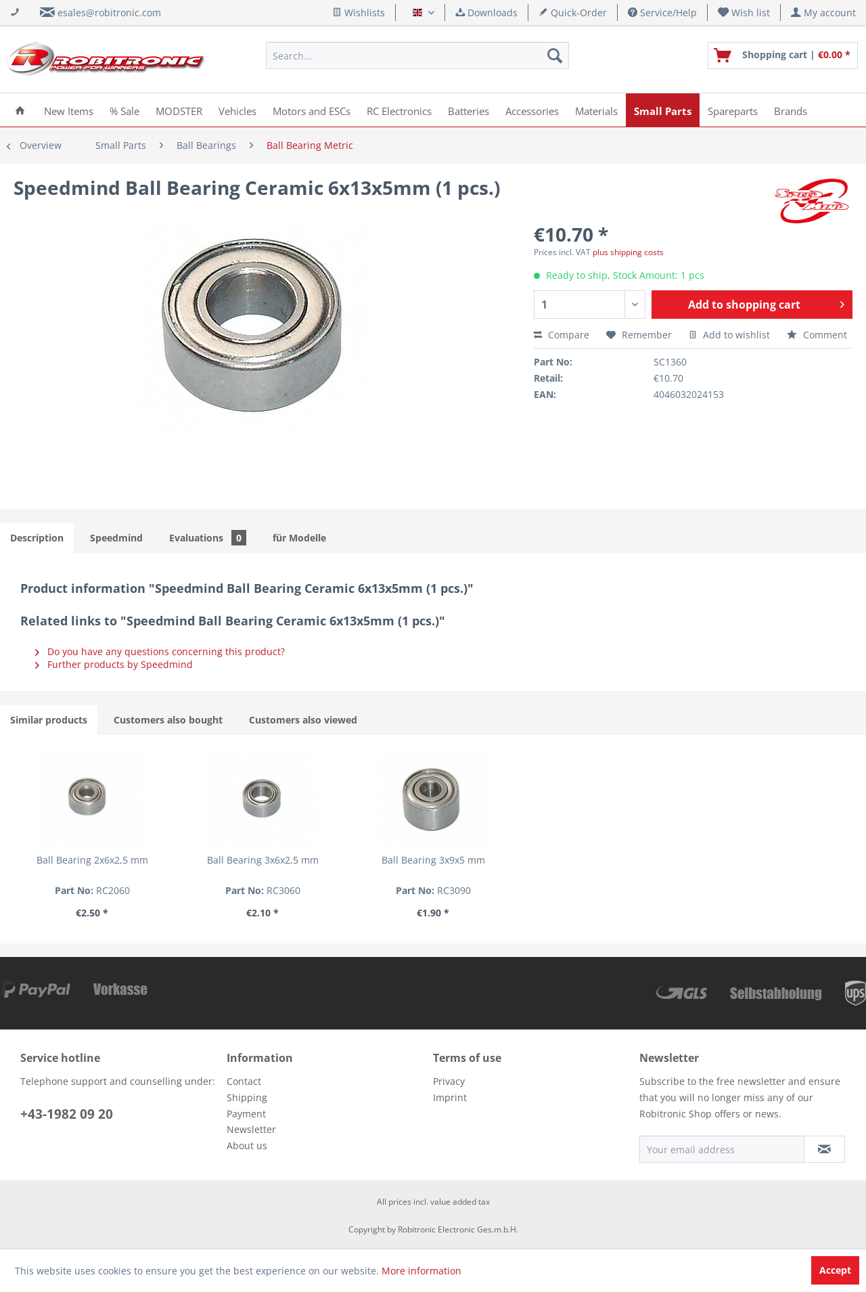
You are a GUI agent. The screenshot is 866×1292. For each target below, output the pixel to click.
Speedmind (116, 537)
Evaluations (207, 537)
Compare (561, 334)
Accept (835, 1270)
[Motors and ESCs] (312, 110)
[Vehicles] (237, 110)
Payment (246, 1113)
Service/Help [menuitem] (662, 12)
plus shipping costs (628, 252)
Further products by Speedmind (114, 664)
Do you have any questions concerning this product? (160, 651)
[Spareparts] (733, 110)
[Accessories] (532, 110)
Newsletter (251, 1129)
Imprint (450, 1097)
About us (247, 1145)
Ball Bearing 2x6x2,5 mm (92, 859)
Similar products (48, 719)
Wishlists (358, 12)
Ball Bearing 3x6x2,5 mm (263, 859)
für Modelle (299, 537)
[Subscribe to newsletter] (824, 1149)
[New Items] (68, 110)
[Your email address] (721, 1149)
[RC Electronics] (399, 110)
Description (37, 537)
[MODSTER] (178, 110)
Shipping (247, 1097)
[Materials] (596, 110)
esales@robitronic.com (109, 12)
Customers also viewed (303, 719)
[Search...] (417, 55)
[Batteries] (468, 110)
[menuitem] (744, 12)
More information (421, 1270)
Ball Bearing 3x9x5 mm (433, 859)
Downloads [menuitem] (486, 12)
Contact (244, 1081)
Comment (817, 334)
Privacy (449, 1081)
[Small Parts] (663, 110)
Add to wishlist (729, 334)
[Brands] (790, 110)
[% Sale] (124, 110)
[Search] (555, 55)
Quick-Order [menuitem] (573, 12)
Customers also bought (168, 719)
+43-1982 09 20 (66, 1114)
